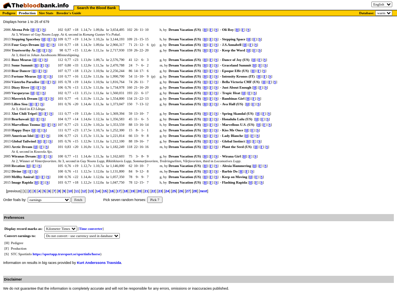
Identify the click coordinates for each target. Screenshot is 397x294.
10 (70, 191)
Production (27, 13)
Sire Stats (46, 13)
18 (126, 191)
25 (174, 191)
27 (188, 191)
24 (167, 191)
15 (105, 191)
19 (132, 191)
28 (195, 191)
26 (181, 191)
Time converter (90, 229)
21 (146, 191)
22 (153, 191)
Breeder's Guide (69, 13)
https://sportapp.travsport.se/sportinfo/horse (66, 254)
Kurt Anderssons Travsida (99, 263)
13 (91, 191)
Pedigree (8, 13)
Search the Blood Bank (96, 8)
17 (119, 191)
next (203, 191)
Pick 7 (154, 200)
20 (140, 191)
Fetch (78, 200)
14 (98, 191)
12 (84, 191)
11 (77, 191)
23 (160, 191)
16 (111, 191)
